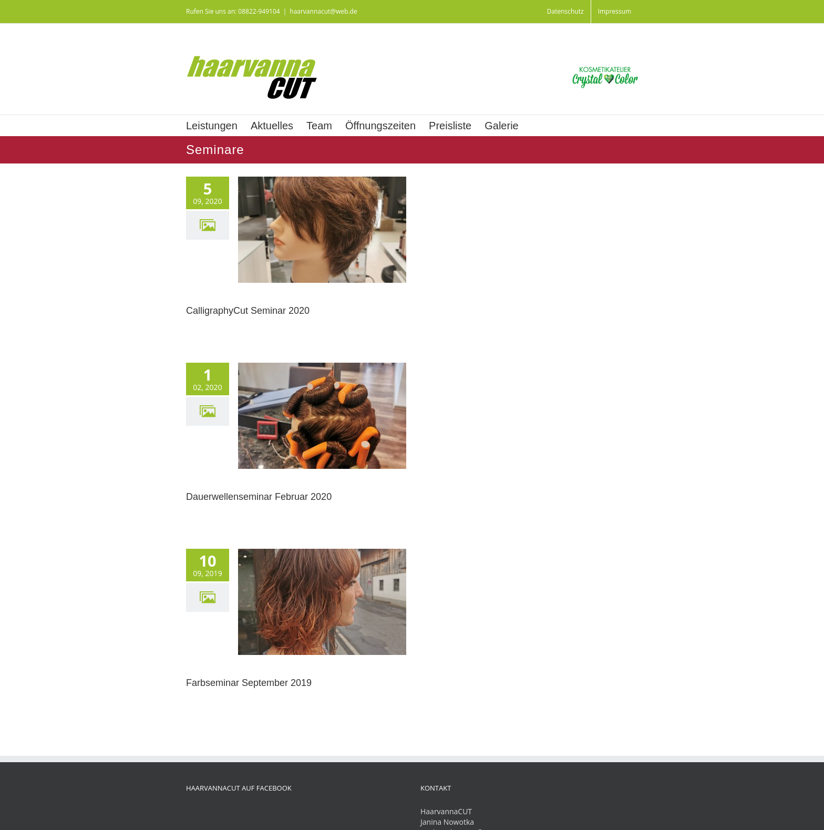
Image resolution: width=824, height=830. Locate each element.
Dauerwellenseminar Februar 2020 (259, 496)
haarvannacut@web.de (323, 11)
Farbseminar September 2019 (249, 683)
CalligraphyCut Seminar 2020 (248, 310)
